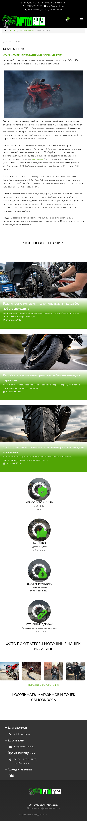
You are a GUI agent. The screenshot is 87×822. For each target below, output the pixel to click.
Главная (13, 30)
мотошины (37, 159)
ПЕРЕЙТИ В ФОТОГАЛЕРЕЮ (43, 685)
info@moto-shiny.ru (56, 6)
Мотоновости (27, 30)
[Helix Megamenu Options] (81, 20)
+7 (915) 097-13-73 (33, 6)
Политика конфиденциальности (43, 808)
